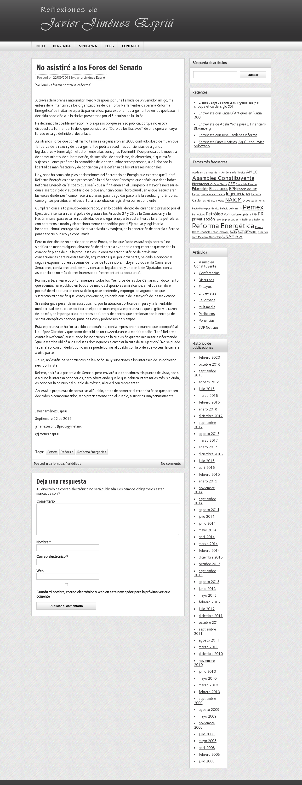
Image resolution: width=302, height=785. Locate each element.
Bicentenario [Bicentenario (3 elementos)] (202, 184)
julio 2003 (207, 761)
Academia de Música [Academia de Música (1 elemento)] (233, 172)
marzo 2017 (208, 440)
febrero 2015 (209, 474)
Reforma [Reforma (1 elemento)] (259, 219)
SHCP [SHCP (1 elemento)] (254, 232)
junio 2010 (207, 671)
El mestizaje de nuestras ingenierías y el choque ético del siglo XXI (226, 104)
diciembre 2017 (211, 416)
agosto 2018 (209, 382)
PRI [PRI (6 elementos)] (261, 214)
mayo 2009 (208, 716)
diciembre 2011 (211, 616)
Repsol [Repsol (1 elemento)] (259, 227)
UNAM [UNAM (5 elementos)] (228, 236)
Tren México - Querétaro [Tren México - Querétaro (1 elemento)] (207, 237)
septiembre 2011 (205, 631)
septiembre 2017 (205, 425)
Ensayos (205, 287)
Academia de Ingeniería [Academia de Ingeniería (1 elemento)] (206, 172)
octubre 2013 (209, 564)
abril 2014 (207, 537)
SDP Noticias (208, 327)
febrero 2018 (209, 402)
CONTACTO (130, 46)
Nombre (43, 548)
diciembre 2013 (211, 557)
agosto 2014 (209, 510)
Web (40, 577)
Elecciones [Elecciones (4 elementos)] (218, 188)
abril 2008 (207, 748)
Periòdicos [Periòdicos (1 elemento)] (198, 214)
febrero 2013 (209, 602)
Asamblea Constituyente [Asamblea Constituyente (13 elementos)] (223, 178)
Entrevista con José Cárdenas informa (228, 135)
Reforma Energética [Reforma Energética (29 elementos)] (223, 226)
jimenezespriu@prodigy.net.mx (58, 426)
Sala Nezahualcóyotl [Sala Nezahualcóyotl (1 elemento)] (217, 232)
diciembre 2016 (211, 454)
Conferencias (209, 273)
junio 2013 (207, 589)
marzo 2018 (208, 395)
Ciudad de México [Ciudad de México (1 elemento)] (246, 184)
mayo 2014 (208, 530)
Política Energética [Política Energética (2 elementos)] (237, 214)
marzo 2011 (208, 647)
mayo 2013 (208, 595)
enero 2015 (208, 481)
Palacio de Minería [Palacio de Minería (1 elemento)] (231, 208)
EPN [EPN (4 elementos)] (233, 188)
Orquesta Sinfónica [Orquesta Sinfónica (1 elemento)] (254, 200)
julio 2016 (207, 461)
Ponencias (207, 320)
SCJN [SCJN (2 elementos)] (233, 232)
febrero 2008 (209, 754)
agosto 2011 (209, 640)
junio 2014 (207, 523)
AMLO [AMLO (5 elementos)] (252, 171)
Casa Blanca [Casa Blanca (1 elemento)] (220, 184)
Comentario (45, 501)
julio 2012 (207, 609)
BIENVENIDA (62, 46)
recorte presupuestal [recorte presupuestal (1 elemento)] (228, 219)
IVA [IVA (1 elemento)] (248, 194)
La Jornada (56, 463)
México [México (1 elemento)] (211, 200)
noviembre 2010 (204, 663)
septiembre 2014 (205, 501)
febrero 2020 (209, 357)
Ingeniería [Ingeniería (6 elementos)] (235, 193)
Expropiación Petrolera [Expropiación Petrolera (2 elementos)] (208, 194)
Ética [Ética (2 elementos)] (239, 237)
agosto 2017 (209, 434)
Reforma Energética (91, 452)
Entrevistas (207, 293)
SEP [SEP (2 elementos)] (247, 232)
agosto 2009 (209, 710)
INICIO (40, 46)
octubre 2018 (209, 364)
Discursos (206, 280)
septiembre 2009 (205, 700)
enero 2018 (208, 409)
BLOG (109, 46)
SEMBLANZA (88, 46)
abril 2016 (207, 467)
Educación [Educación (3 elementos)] (200, 189)
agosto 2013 (209, 582)
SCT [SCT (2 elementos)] (241, 232)
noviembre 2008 (204, 725)
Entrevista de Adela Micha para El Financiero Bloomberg (230, 126)
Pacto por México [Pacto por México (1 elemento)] (209, 208)
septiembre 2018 (205, 373)
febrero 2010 (209, 692)
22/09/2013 (61, 77)
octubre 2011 (209, 622)
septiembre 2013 (205, 573)
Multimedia (207, 307)
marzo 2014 (208, 544)
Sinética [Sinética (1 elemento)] (263, 232)
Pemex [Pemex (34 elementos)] (253, 207)
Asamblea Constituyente (205, 264)
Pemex (52, 452)
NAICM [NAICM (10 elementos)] (233, 199)
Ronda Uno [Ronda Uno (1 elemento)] (198, 232)
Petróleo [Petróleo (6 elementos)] (214, 214)
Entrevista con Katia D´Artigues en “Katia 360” (228, 115)
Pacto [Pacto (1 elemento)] (195, 208)
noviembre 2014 (204, 490)
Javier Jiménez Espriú (90, 77)
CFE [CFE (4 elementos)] (231, 183)
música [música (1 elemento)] (220, 200)
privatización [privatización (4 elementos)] (203, 219)
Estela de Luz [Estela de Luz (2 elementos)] (247, 189)
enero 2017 (208, 447)
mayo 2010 (208, 678)
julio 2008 (207, 734)
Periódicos (73, 463)
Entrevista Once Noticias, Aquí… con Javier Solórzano (229, 144)
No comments (171, 463)
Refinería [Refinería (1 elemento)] (247, 219)
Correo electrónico (52, 562)
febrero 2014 (209, 550)
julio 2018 (207, 389)
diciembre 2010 (211, 654)
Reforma (67, 452)
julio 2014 (207, 516)
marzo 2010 (208, 685)
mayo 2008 (208, 741)
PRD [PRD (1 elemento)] (254, 214)
